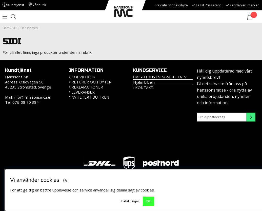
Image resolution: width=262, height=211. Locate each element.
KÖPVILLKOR (83, 76)
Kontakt (144, 87)
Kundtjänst (13, 5)
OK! (148, 201)
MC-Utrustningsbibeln (159, 76)
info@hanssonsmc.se (32, 97)
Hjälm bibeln (144, 82)
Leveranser (83, 92)
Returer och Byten (91, 81)
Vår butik (37, 5)
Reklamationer (87, 87)
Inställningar (130, 201)
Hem (6, 28)
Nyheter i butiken (90, 97)
